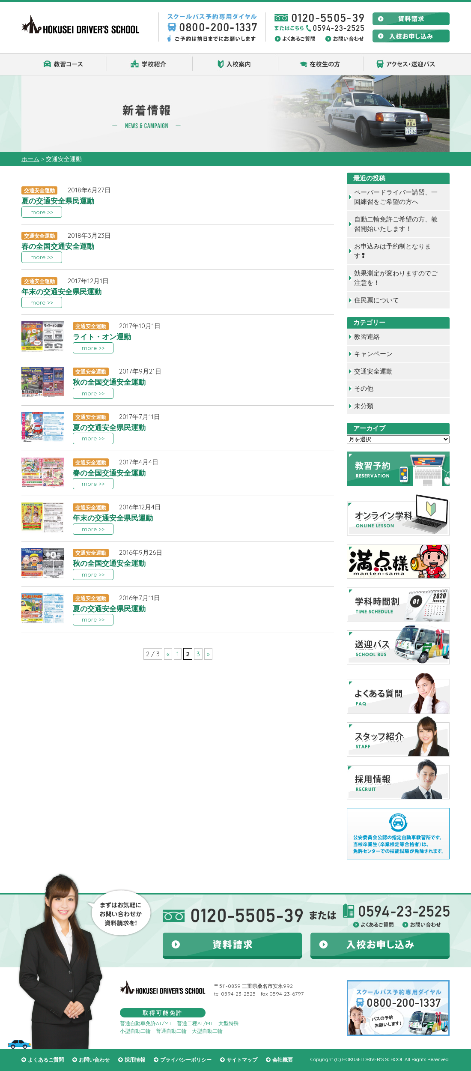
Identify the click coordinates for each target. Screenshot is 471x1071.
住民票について (376, 300)
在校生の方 (321, 64)
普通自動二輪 (171, 1031)
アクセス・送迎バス (407, 64)
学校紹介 (150, 64)
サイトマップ (242, 1059)
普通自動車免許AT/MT (146, 1023)
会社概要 (282, 1059)
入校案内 (235, 64)
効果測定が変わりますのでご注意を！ (396, 278)
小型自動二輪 (135, 1031)
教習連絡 (367, 336)
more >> (41, 211)
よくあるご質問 (46, 1059)
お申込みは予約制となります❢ (392, 251)
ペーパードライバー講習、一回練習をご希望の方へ (396, 197)
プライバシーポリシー (186, 1059)
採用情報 (135, 1059)
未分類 (363, 406)
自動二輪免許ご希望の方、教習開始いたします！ (396, 224)
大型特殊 (228, 1023)
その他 (363, 388)
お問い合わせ (94, 1059)
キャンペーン (373, 354)
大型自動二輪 (207, 1031)
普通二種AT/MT (195, 1023)
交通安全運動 (373, 371)
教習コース (64, 64)
